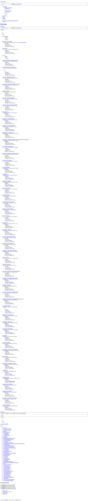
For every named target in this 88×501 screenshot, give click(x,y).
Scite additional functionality (8, 146)
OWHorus (6, 133)
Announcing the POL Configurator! (9, 67)
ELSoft (5, 405)
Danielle (5, 299)
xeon (5, 237)
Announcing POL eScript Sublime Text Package (11, 84)
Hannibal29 (6, 350)
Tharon (5, 336)
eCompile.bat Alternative (7, 229)
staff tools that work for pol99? (8, 201)
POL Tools (3, 24)
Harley (11, 240)
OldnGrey (5, 279)
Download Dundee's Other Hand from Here (10, 60)
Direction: (21, 413)
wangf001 (5, 364)
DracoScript (12, 129)
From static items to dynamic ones (9, 236)
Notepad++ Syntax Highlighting (8, 118)
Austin (5, 357)
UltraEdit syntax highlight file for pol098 (10, 278)
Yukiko (11, 45)
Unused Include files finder (8, 384)
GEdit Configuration (6, 404)
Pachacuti (11, 367)
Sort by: (13, 413)
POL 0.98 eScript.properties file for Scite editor (11, 271)
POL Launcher (5, 356)
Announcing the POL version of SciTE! (10, 104)
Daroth (11, 233)
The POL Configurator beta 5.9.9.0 (9, 77)
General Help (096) (22, 42)
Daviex (5, 209)
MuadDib (5, 49)
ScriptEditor (5, 335)
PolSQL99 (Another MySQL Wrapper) (10, 250)
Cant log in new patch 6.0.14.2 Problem (10, 397)
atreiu (11, 122)
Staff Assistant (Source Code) (8, 314)
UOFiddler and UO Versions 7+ (8, 132)
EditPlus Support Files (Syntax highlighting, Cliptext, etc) (13, 298)
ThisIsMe (5, 147)
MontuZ (5, 230)
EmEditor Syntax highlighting (8, 243)
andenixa (5, 251)
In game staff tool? (6, 377)
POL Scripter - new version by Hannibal (10, 349)
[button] (3, 34)
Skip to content (3, 1)
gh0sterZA (6, 168)
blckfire (5, 119)
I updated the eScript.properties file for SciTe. (11, 153)
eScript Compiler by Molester (8, 208)
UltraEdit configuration (7, 285)
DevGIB (5, 85)
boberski (5, 112)
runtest (5, 343)
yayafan (11, 171)
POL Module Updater (6, 305)
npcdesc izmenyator (6, 90)
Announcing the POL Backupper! (9, 97)
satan (5, 195)
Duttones (5, 182)
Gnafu (5, 385)
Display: (5, 413)
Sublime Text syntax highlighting (9, 125)
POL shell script (5, 111)
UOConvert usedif (6, 215)
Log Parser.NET (6, 257)
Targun (5, 286)
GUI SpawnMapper (6, 167)
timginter (11, 282)
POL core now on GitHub (7, 41)
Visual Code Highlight (7, 181)
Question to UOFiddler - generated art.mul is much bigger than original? (16, 139)
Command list (5, 370)
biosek (5, 126)
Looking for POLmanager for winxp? (9, 363)
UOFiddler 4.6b (5, 174)
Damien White (6, 378)
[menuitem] (8, 7)
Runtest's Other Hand (6, 342)
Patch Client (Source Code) (8, 328)
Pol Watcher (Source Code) (8, 321)
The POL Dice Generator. (7, 160)
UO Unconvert (5, 222)
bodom (5, 216)
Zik (4, 244)
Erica (5, 398)
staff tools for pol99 (6, 194)
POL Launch (5, 48)
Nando (5, 42)
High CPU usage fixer (7, 264)
